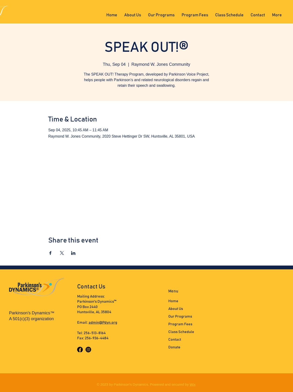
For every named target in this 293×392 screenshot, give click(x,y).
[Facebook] (80, 349)
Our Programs (180, 316)
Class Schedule (181, 332)
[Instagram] (88, 349)
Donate (174, 347)
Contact (174, 339)
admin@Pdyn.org (103, 322)
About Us (175, 309)
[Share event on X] (62, 253)
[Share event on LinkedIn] (73, 253)
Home (173, 301)
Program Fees (180, 324)
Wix (193, 384)
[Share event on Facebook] (50, 253)
